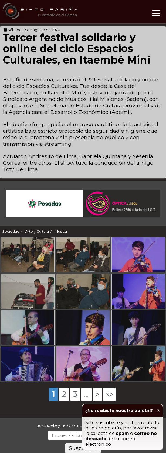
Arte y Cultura (37, 231)
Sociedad (10, 231)
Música (61, 231)
